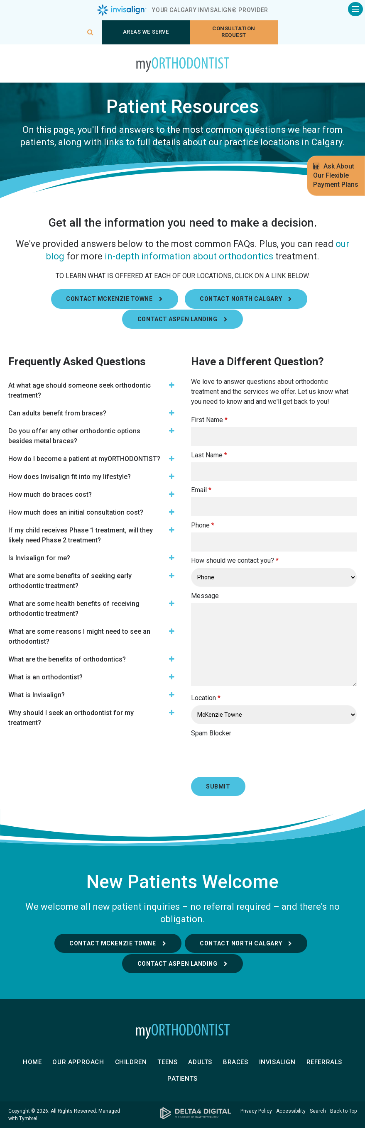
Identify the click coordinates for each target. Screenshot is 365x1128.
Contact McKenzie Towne (112, 943)
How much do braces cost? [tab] (50, 494)
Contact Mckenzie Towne (109, 298)
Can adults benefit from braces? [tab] (57, 413)
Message (205, 596)
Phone (202, 525)
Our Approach (78, 1062)
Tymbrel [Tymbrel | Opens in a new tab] (28, 1118)
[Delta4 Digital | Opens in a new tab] (182, 1113)
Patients (182, 1078)
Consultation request (233, 31)
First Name (209, 420)
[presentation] (239, 752)
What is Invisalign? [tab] (36, 695)
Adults (200, 1062)
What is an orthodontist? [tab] (45, 677)
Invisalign (277, 1062)
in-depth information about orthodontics (189, 256)
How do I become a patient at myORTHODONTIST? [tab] (84, 459)
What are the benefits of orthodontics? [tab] (67, 659)
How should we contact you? (235, 560)
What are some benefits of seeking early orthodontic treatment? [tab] (70, 581)
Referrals (324, 1062)
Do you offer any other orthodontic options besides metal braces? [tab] (74, 436)
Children (131, 1062)
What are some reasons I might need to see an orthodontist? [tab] (79, 636)
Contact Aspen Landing (177, 319)
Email (201, 490)
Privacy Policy (256, 1111)
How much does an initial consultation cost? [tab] (75, 512)
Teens (167, 1062)
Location (205, 698)
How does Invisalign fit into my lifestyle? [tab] (69, 477)
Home (32, 1062)
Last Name (209, 455)
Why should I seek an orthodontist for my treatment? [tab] (71, 718)
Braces (235, 1062)
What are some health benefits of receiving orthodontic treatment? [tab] (74, 609)
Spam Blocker (211, 733)
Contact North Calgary (241, 298)
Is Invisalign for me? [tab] (39, 558)
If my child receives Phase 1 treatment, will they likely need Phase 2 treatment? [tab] (80, 535)
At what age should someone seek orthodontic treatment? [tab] (79, 390)
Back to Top (343, 1111)
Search (318, 1111)
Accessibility (291, 1111)
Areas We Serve (146, 32)
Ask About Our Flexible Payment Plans (335, 175)
